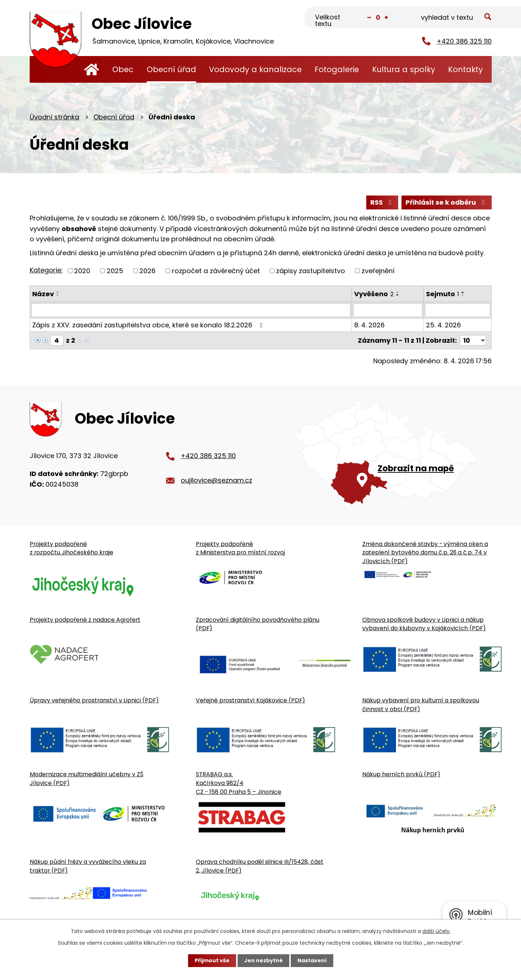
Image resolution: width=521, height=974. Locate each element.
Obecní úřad (171, 69)
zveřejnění (378, 270)
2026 (147, 270)
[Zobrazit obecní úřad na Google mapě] (392, 452)
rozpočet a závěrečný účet (216, 270)
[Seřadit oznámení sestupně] (58, 295)
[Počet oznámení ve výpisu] (473, 340)
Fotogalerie (337, 69)
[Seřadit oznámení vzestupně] (58, 292)
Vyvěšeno (374, 293)
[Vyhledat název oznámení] (191, 310)
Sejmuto (442, 293)
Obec (122, 69)
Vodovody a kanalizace (255, 69)
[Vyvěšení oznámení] (387, 310)
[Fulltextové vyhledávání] (455, 18)
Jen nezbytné (263, 960)
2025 (115, 270)
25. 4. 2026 (443, 325)
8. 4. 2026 (369, 325)
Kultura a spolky (403, 69)
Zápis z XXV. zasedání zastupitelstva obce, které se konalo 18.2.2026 (149, 325)
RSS (382, 202)
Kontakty (465, 69)
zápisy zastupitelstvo (310, 270)
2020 (82, 270)
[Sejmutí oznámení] (457, 310)
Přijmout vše (212, 960)
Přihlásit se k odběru (447, 202)
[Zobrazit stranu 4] (56, 340)
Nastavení (312, 960)
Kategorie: (46, 270)
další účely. (436, 931)
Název (43, 293)
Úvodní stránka (91, 69)
